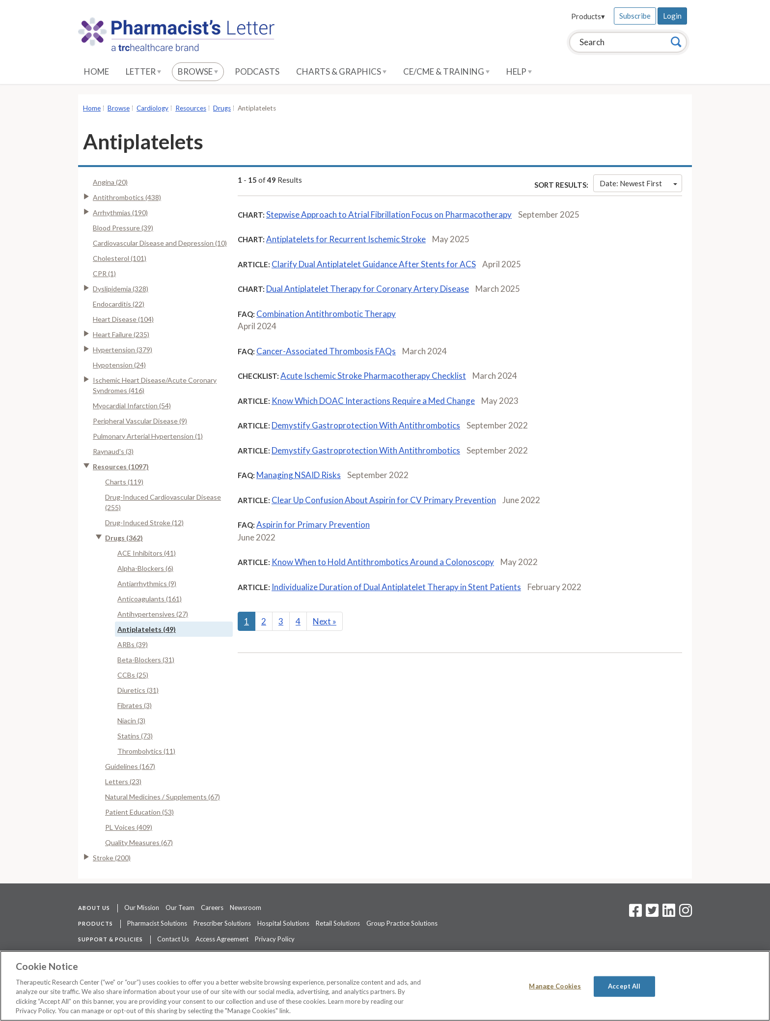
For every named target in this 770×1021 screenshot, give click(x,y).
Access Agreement (221, 939)
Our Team (179, 907)
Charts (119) (124, 482)
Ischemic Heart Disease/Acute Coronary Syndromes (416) (155, 385)
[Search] (676, 42)
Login (672, 15)
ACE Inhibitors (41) (146, 553)
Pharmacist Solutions (157, 923)
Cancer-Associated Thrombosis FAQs (326, 351)
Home (96, 71)
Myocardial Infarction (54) (132, 405)
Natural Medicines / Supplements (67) (162, 797)
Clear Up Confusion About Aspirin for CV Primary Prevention (384, 500)
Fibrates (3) (134, 705)
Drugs (222, 108)
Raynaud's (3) (113, 451)
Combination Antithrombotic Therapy (326, 314)
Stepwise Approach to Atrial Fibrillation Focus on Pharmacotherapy (389, 214)
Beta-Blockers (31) (145, 659)
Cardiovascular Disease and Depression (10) (160, 243)
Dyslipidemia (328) (120, 288)
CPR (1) (104, 273)
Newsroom (245, 907)
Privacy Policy (275, 939)
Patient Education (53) (139, 812)
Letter (143, 71)
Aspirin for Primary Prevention (313, 524)
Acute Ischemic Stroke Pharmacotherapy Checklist (373, 375)
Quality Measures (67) (139, 842)
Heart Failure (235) (121, 334)
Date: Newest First (638, 183)
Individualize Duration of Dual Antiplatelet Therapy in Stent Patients (396, 587)
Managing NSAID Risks (298, 475)
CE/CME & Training (446, 71)
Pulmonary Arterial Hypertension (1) (148, 436)
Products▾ (588, 16)
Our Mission (141, 907)
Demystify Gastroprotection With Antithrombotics (366, 425)
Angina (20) (110, 182)
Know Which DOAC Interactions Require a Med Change (373, 401)
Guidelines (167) (130, 766)
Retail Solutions (338, 923)
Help (519, 71)
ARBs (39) (132, 644)
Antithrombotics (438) (127, 197)
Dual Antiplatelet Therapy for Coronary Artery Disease (367, 289)
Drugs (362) (124, 538)
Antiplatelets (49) (146, 629)
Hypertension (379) (122, 349)
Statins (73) (135, 736)
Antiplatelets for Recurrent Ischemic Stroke (346, 239)
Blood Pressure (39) (123, 228)
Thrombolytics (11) (146, 751)
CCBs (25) (132, 675)
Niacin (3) (131, 720)
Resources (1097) (121, 466)
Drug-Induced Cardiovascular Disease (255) (163, 502)
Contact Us (173, 939)
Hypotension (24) (119, 365)
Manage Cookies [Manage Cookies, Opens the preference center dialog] (555, 986)
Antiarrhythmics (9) (146, 583)
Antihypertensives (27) (152, 614)
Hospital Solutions (283, 923)
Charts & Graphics (341, 71)
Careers (212, 907)
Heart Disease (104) (123, 319)
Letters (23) (123, 781)
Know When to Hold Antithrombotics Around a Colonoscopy (383, 562)
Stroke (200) (112, 857)
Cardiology (152, 108)
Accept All (624, 986)
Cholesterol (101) (119, 258)
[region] (385, 986)
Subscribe (635, 15)
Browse (198, 71)
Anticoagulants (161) (149, 599)
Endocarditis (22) (118, 304)
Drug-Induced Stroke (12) (144, 522)
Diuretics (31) (138, 690)
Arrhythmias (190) (120, 212)
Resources (190, 108)
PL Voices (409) (128, 827)
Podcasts (257, 71)
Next (324, 621)
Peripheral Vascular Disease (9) (140, 421)
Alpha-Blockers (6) (145, 568)
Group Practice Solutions (402, 923)
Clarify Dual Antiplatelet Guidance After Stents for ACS (374, 264)
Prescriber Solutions (222, 923)
